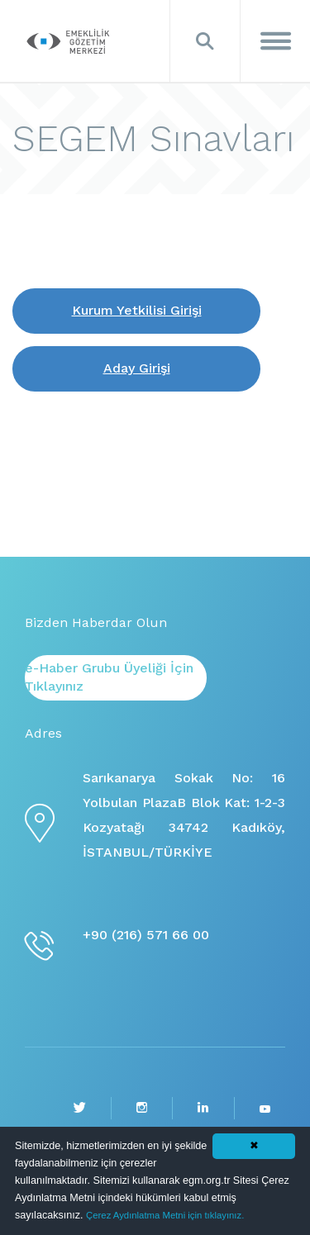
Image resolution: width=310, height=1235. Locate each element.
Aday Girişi (136, 368)
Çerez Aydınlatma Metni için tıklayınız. (165, 1215)
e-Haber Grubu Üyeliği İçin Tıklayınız (109, 677)
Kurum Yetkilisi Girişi (137, 310)
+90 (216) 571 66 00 (146, 935)
